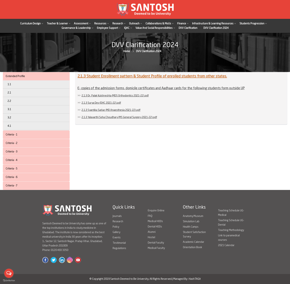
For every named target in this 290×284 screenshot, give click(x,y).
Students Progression (252, 23)
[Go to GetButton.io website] (9, 280)
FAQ (150, 216)
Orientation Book (192, 247)
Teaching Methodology (231, 230)
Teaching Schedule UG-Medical (231, 212)
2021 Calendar (226, 245)
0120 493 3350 (59, 250)
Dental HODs (155, 226)
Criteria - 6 (11, 177)
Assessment (81, 23)
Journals (117, 216)
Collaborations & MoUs (158, 23)
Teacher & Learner (57, 23)
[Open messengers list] (9, 273)
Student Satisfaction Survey (194, 234)
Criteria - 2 (11, 143)
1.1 (9, 84)
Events (117, 237)
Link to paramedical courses (229, 237)
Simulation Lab (191, 221)
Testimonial (119, 243)
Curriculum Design (30, 23)
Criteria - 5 (11, 168)
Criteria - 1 (11, 134)
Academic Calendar (193, 242)
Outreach (134, 23)
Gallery (116, 232)
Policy (116, 227)
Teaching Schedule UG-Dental (231, 222)
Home (126, 51)
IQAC (126, 28)
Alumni (152, 232)
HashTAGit (195, 279)
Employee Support (107, 28)
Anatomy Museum (193, 216)
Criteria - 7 (11, 185)
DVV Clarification (188, 28)
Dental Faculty (156, 243)
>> (113, 95)
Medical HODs (155, 221)
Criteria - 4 (11, 160)
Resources (100, 23)
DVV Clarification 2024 (216, 28)
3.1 (9, 109)
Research (117, 23)
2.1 (9, 92)
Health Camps (190, 227)
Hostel (151, 237)
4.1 (9, 126)
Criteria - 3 (11, 151)
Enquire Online (156, 210)
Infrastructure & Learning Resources (212, 23)
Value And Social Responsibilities (154, 28)
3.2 (9, 117)
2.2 (9, 101)
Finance (181, 23)
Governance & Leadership (76, 28)
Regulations (119, 248)
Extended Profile (15, 76)
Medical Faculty (156, 248)
